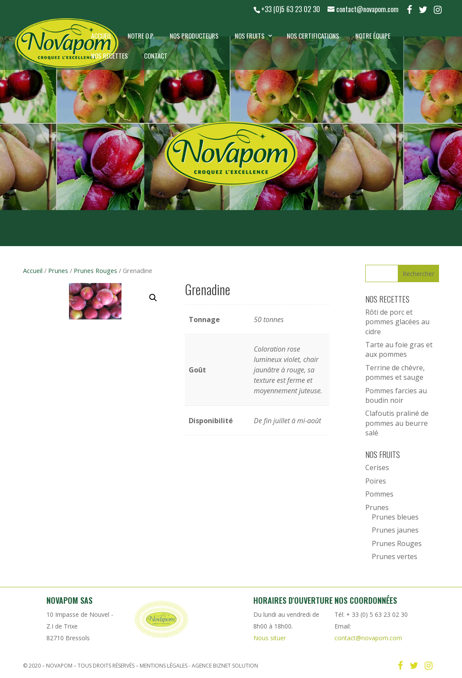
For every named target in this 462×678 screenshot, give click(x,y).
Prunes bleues (395, 517)
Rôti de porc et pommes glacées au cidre (397, 321)
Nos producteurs (194, 35)
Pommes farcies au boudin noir (396, 395)
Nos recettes (109, 55)
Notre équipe (372, 35)
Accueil (101, 35)
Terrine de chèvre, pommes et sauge (395, 372)
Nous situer (269, 638)
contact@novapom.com (368, 638)
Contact (155, 55)
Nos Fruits (250, 35)
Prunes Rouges (95, 270)
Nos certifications (313, 35)
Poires (375, 481)
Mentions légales (163, 665)
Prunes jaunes (395, 530)
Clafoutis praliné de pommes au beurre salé (397, 423)
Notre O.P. (141, 35)
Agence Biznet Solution (225, 665)
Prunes (58, 270)
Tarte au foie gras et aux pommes (399, 349)
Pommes (379, 494)
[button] (153, 298)
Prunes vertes (394, 556)
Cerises (377, 467)
